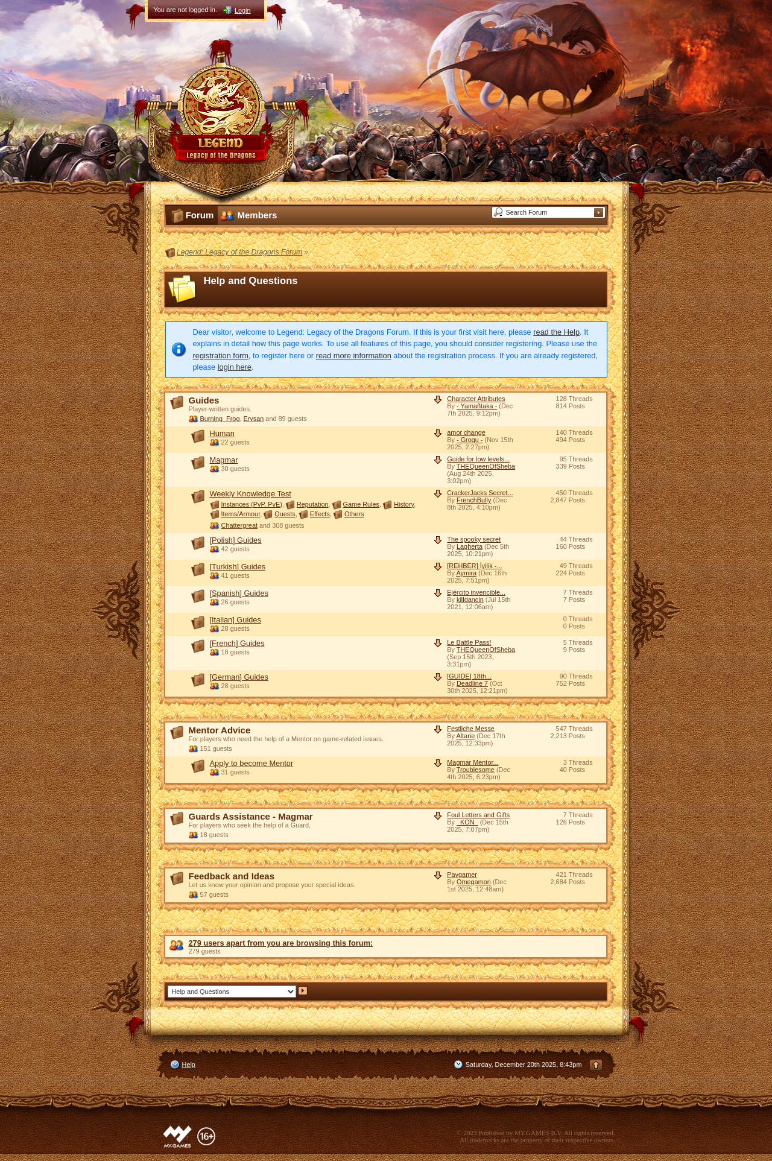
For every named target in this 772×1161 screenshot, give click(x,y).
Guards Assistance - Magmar (251, 816)
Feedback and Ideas (232, 876)
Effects (320, 513)
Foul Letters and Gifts (478, 814)
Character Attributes (476, 398)
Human (222, 433)
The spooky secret (474, 539)
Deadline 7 (472, 683)
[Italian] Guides (235, 619)
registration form (220, 355)
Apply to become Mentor (252, 763)
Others (354, 513)
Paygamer (462, 874)
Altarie (465, 735)
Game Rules (361, 504)
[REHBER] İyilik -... (474, 565)
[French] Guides (237, 643)
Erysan (253, 418)
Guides (204, 400)
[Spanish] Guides (239, 593)
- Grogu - (470, 439)
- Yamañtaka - (477, 406)
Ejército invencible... (476, 592)
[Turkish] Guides (238, 566)
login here (235, 367)
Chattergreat (239, 525)
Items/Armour (241, 513)
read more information (353, 355)
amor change (466, 432)
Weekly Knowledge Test (250, 493)
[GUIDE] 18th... (469, 676)
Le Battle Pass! (469, 642)
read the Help (556, 332)
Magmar (224, 459)
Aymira (466, 573)
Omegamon (474, 881)
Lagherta (469, 546)
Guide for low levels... (478, 459)
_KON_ (467, 822)
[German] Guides (239, 677)
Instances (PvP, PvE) (251, 504)
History (404, 504)
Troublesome (476, 769)
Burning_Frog (220, 418)
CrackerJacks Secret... (480, 492)
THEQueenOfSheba (486, 466)
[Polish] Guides (236, 540)
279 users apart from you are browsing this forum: (281, 942)
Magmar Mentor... (472, 762)
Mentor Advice (220, 730)
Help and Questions (251, 280)
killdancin (470, 599)
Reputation (313, 504)
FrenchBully (474, 500)
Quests (284, 513)
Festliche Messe (471, 728)
